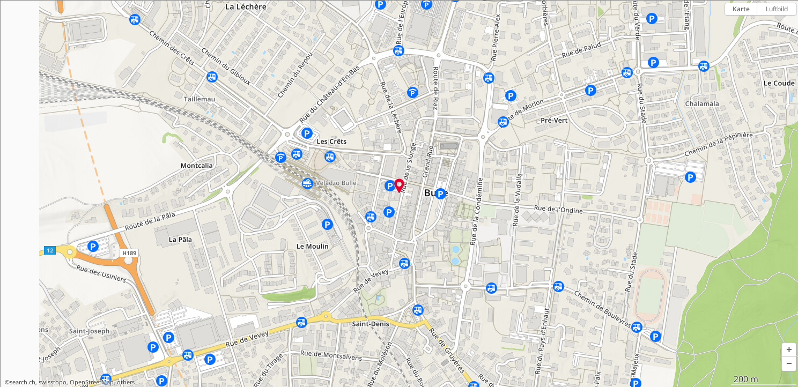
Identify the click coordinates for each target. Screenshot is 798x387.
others (126, 382)
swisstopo (52, 382)
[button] (789, 350)
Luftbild (777, 8)
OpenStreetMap (92, 382)
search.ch (22, 382)
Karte (741, 8)
